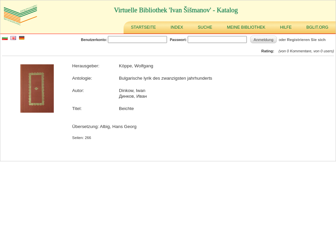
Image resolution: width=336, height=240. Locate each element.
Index (177, 27)
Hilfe (286, 27)
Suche (205, 27)
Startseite (143, 27)
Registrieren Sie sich (306, 39)
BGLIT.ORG (317, 27)
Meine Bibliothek (246, 27)
